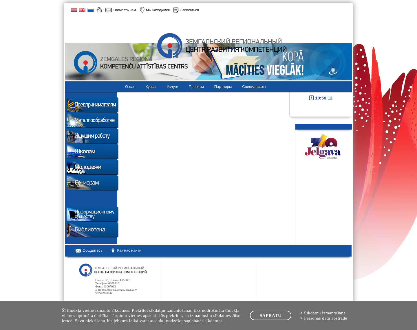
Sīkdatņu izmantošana (325, 312)
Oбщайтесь (93, 250)
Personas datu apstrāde (325, 318)
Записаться (189, 10)
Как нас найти (129, 250)
